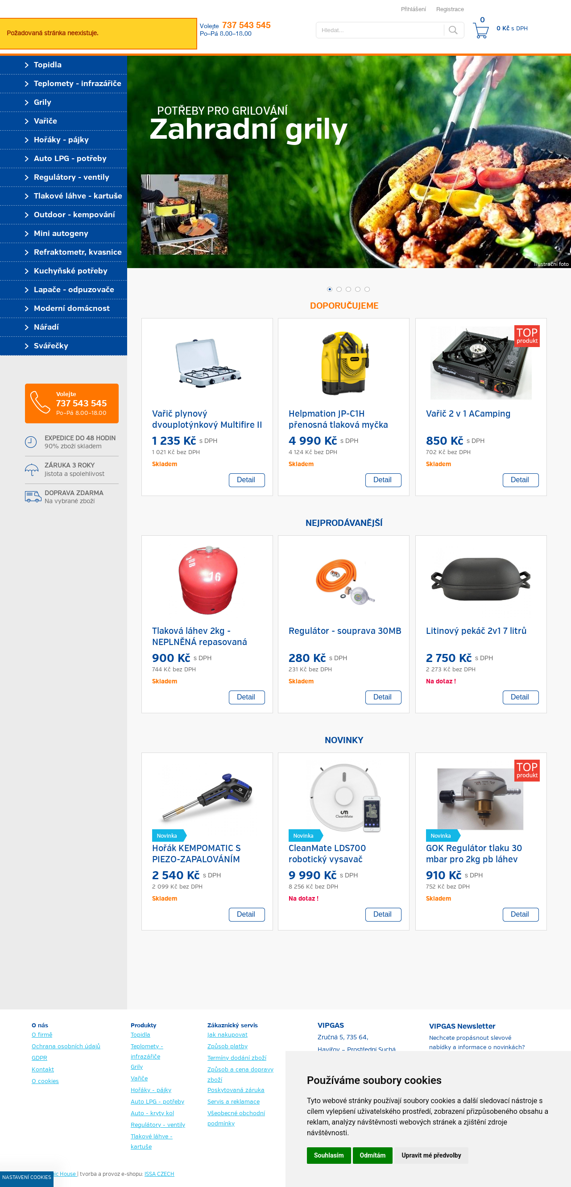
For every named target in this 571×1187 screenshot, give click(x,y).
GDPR (39, 1058)
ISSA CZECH (159, 1174)
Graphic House (58, 1174)
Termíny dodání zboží (236, 1058)
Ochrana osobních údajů (66, 1047)
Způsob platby (227, 1047)
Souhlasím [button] (329, 1155)
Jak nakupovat (227, 1035)
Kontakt (43, 1070)
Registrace (450, 8)
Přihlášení (413, 8)
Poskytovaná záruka (236, 1090)
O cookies (45, 1081)
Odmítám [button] (373, 1155)
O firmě (42, 1035)
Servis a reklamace (233, 1102)
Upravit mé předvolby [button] (431, 1155)
